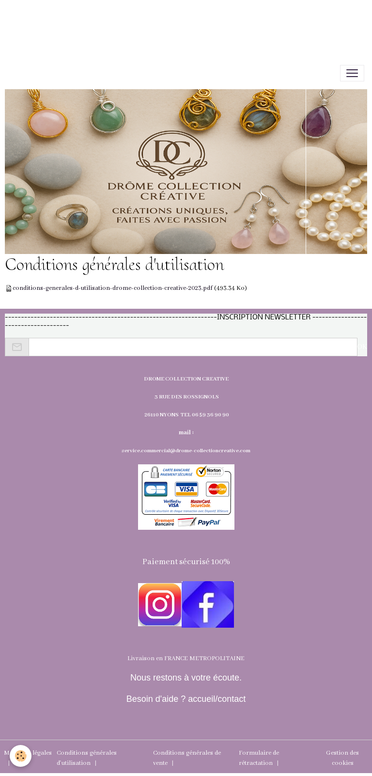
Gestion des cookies (342, 758)
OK (362, 347)
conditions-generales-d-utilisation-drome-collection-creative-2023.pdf (113, 288)
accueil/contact (216, 699)
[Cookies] (20, 756)
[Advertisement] (176, 22)
